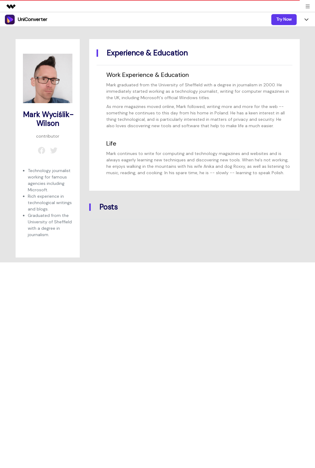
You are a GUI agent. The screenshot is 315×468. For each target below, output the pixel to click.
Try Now (284, 19)
